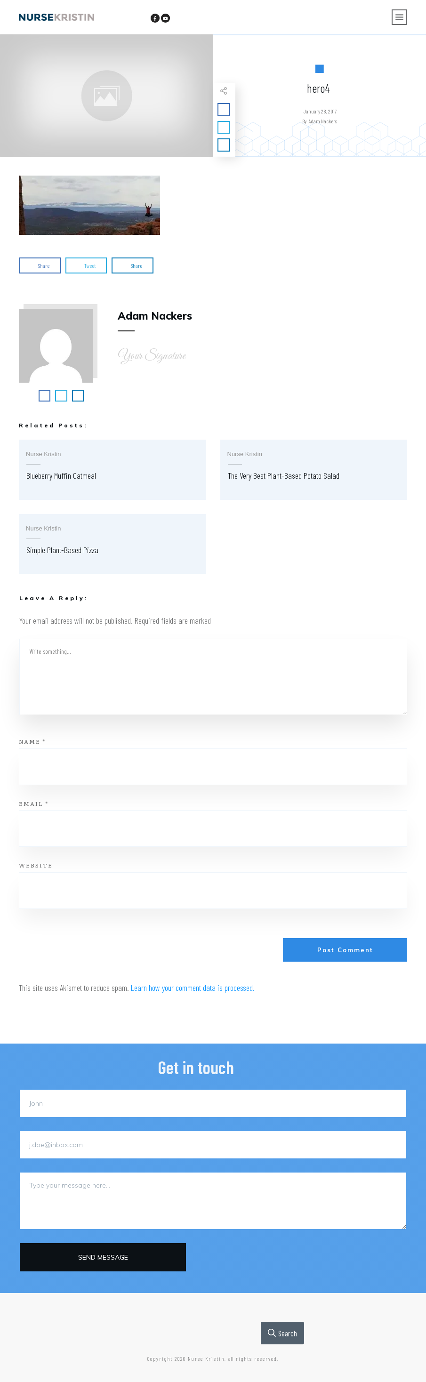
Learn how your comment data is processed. (193, 987)
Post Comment (345, 950)
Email (33, 803)
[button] (89, 205)
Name (32, 741)
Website (36, 865)
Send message (103, 1257)
